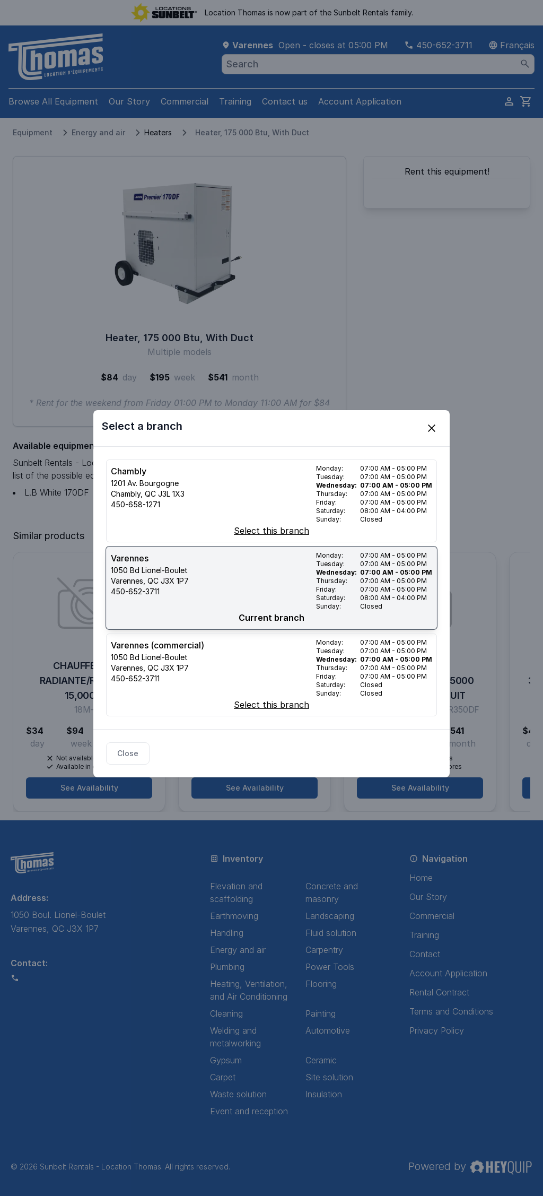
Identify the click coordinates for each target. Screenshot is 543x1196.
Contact (424, 954)
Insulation (323, 1094)
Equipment (32, 132)
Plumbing (227, 966)
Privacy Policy (436, 1030)
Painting (320, 1013)
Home (421, 877)
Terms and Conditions (451, 1011)
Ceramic (321, 1060)
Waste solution (238, 1094)
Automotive (327, 1030)
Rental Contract (439, 992)
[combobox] (378, 64)
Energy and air (98, 132)
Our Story (129, 101)
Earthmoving (234, 916)
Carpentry (324, 949)
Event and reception (249, 1111)
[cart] (526, 101)
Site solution (329, 1077)
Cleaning (226, 1013)
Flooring (321, 983)
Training (235, 101)
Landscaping (329, 916)
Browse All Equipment (53, 101)
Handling (226, 933)
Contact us (285, 101)
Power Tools (329, 966)
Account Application (359, 101)
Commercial (184, 101)
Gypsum (226, 1060)
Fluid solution (330, 933)
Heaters (158, 132)
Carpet (222, 1077)
